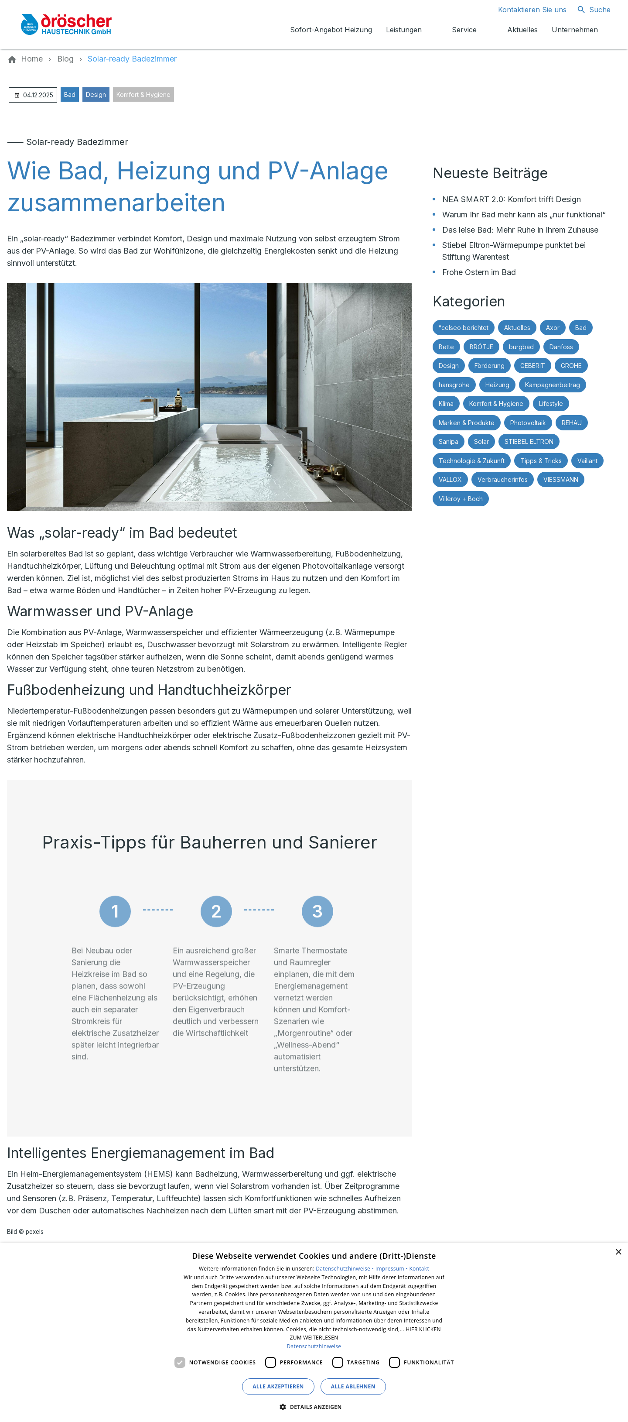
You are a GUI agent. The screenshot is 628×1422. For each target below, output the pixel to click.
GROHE (571, 365)
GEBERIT (532, 365)
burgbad (521, 346)
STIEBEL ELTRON (529, 441)
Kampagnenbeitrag (552, 384)
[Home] (32, 59)
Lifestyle (551, 403)
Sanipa (448, 441)
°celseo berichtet (463, 327)
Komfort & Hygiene (143, 94)
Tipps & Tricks (541, 460)
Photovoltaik (528, 422)
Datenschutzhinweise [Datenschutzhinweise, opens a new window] (314, 1346)
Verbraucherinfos (503, 479)
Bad (69, 94)
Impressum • (392, 1268)
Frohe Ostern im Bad (479, 272)
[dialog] (314, 1332)
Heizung (497, 384)
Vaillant (587, 460)
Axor (553, 327)
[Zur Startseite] (66, 24)
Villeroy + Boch (461, 498)
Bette (446, 346)
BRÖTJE (481, 346)
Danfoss (561, 346)
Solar (481, 441)
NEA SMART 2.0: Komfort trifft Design (511, 199)
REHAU (572, 422)
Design (96, 94)
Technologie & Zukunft (472, 460)
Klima (446, 403)
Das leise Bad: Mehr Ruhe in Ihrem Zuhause (520, 229)
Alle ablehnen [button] (353, 1386)
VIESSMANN (560, 479)
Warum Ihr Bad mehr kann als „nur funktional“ (524, 214)
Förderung (489, 365)
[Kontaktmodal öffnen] (525, 9)
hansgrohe (454, 384)
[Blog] (65, 59)
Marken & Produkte (467, 422)
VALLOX (450, 479)
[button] (313, 1406)
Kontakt (419, 1268)
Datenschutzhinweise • (345, 1268)
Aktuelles (517, 327)
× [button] (618, 1252)
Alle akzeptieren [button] (278, 1386)
